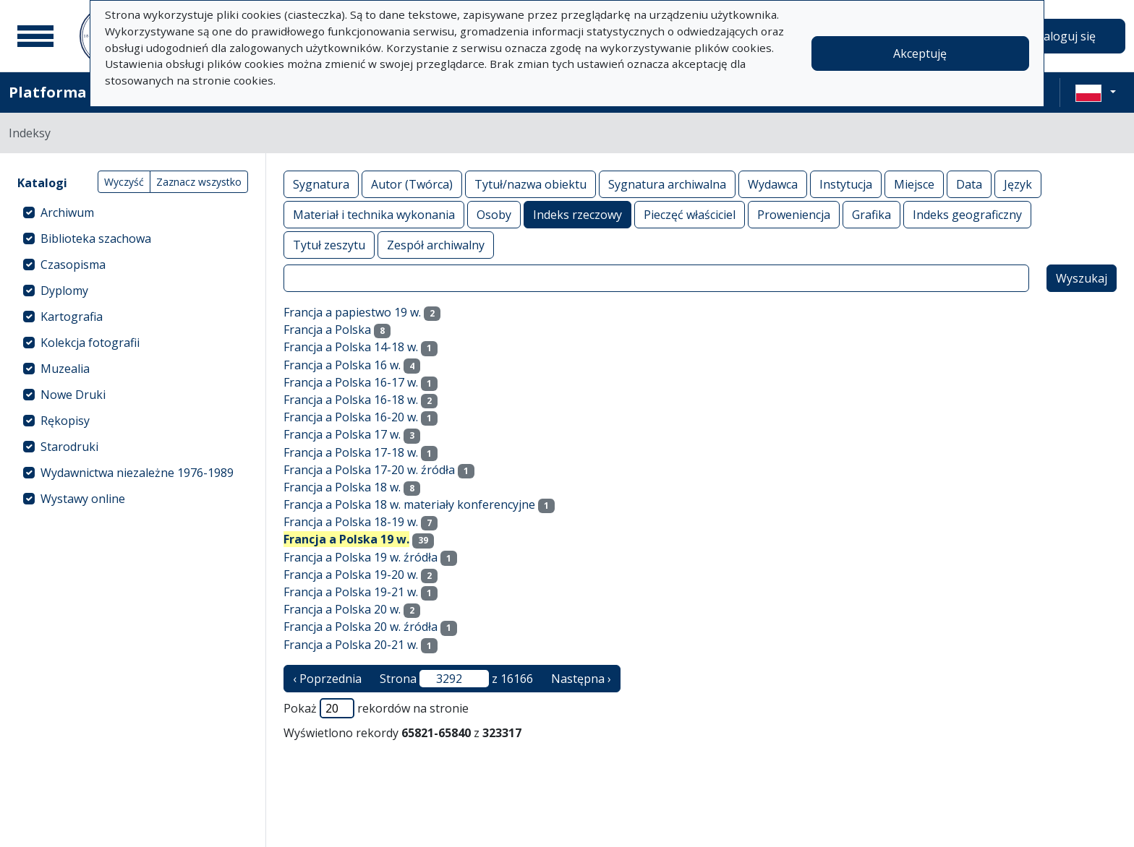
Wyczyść (124, 182)
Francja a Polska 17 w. (342, 434)
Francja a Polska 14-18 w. (351, 347)
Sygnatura (321, 184)
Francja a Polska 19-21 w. (351, 592)
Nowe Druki (73, 395)
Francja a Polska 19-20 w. (351, 574)
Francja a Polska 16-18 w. (351, 400)
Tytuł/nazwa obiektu (530, 184)
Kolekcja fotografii (90, 343)
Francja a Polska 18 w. (342, 487)
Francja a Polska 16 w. (342, 365)
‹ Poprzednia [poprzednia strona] (327, 679)
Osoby (494, 214)
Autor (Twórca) (412, 184)
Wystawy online (82, 499)
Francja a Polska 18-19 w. (351, 522)
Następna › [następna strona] (581, 679)
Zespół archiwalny (436, 244)
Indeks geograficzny (967, 214)
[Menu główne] (35, 36)
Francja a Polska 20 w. (342, 609)
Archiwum (67, 212)
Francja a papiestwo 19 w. (352, 312)
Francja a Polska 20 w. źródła (361, 627)
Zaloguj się (1066, 36)
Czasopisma (73, 264)
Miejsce (914, 184)
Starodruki (69, 447)
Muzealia (65, 369)
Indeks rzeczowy (577, 214)
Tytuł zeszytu (329, 244)
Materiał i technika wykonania (374, 214)
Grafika (871, 214)
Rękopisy (65, 421)
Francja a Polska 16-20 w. (351, 417)
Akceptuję (920, 53)
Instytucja (845, 184)
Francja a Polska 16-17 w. (351, 382)
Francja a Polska (327, 329)
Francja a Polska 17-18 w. (351, 452)
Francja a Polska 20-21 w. (351, 645)
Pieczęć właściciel (690, 214)
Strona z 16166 (456, 678)
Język (1018, 184)
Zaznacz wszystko (199, 182)
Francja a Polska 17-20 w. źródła (369, 470)
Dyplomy (64, 290)
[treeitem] (132, 212)
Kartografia (71, 316)
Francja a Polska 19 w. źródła (361, 557)
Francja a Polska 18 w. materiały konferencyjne (409, 504)
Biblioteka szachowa (95, 238)
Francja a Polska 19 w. (346, 539)
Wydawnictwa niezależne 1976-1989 (137, 473)
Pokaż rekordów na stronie (376, 708)
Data (969, 184)
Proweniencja (793, 214)
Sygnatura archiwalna (667, 184)
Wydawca (773, 184)
